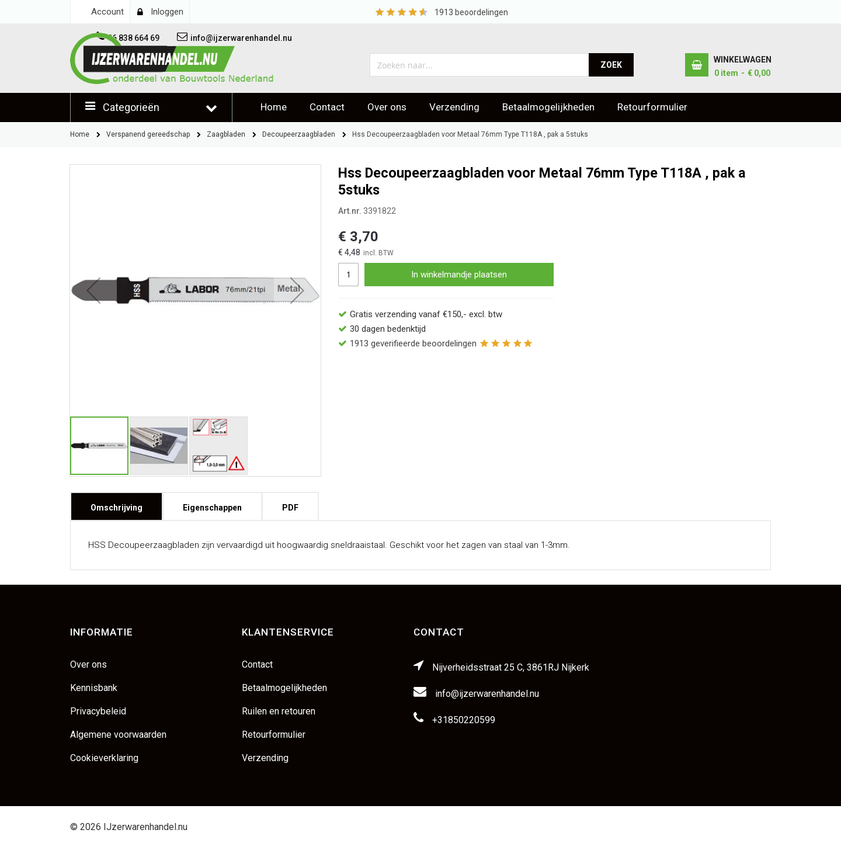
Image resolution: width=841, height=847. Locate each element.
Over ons (386, 107)
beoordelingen (471, 12)
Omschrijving (117, 504)
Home (273, 107)
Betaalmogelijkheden (548, 107)
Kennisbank (93, 687)
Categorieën (131, 107)
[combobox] (480, 65)
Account (107, 11)
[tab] (116, 506)
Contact (327, 107)
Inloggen (167, 11)
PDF (290, 504)
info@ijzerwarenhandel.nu (487, 693)
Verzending (454, 107)
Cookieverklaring (104, 757)
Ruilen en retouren (278, 711)
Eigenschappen (212, 504)
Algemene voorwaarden (118, 734)
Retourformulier (652, 107)
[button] (93, 290)
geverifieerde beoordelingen (413, 343)
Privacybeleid (98, 711)
